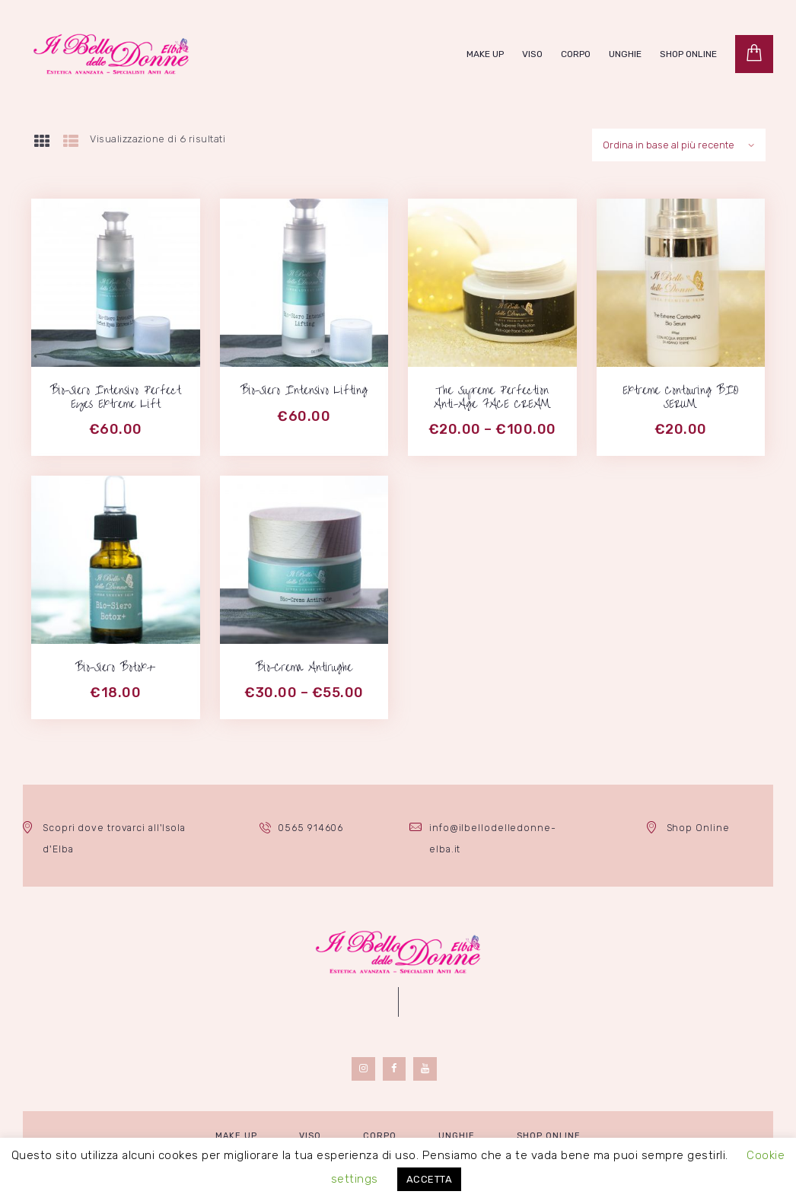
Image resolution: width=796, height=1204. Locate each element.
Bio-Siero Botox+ (115, 666)
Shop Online (698, 824)
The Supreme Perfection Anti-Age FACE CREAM (492, 395)
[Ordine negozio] (678, 144)
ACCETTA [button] (429, 1179)
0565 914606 (311, 824)
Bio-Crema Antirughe (304, 666)
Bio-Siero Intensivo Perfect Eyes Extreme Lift (115, 395)
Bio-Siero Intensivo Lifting (304, 389)
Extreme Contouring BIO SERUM (680, 395)
